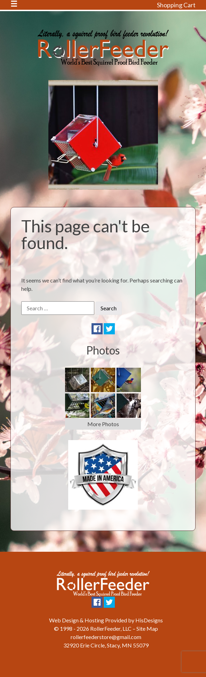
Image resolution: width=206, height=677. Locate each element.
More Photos (103, 424)
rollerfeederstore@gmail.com (106, 637)
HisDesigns (149, 620)
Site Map (147, 628)
